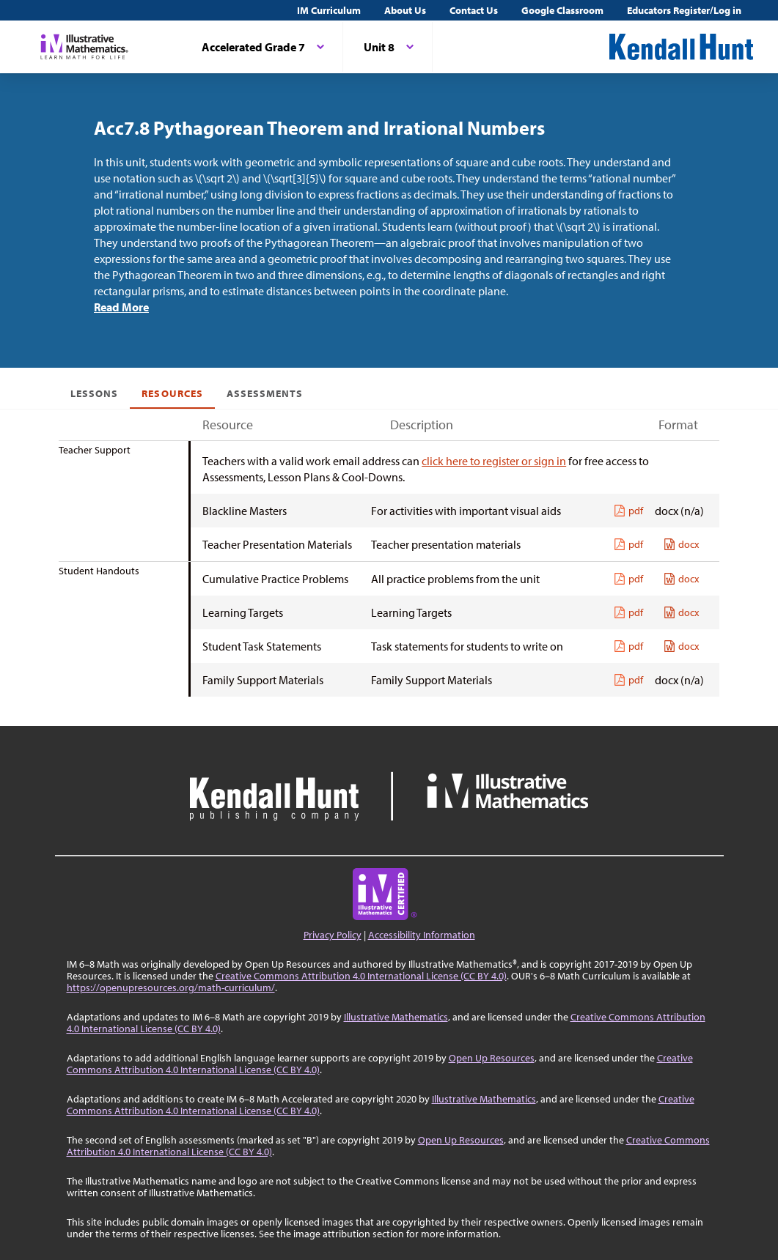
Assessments (265, 393)
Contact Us (473, 10)
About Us (405, 10)
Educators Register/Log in (684, 10)
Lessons (94, 393)
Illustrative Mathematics (396, 1016)
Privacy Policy (333, 934)
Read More (121, 307)
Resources (172, 393)
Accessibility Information (421, 934)
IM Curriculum (329, 10)
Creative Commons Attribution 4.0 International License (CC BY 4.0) (361, 975)
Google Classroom (562, 10)
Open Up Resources (492, 1057)
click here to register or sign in (494, 460)
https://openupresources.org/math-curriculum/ (171, 987)
